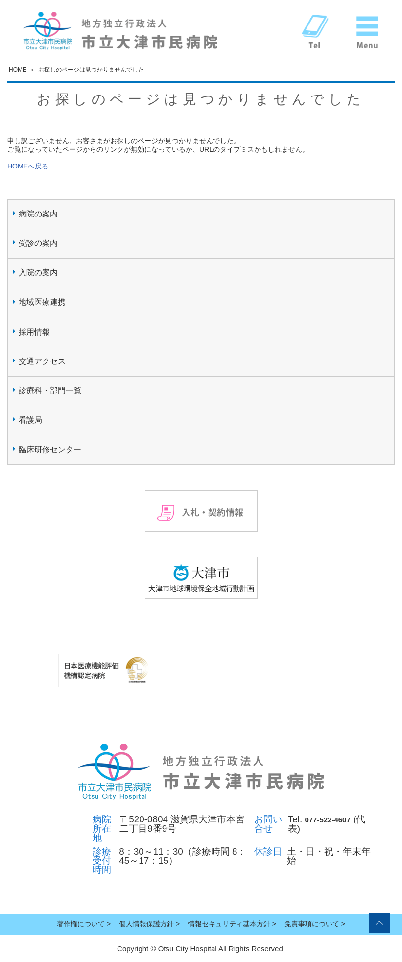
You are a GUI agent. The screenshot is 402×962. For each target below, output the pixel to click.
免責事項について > (314, 924)
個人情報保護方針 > (149, 924)
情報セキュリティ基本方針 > (232, 924)
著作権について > (84, 924)
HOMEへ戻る (27, 166)
